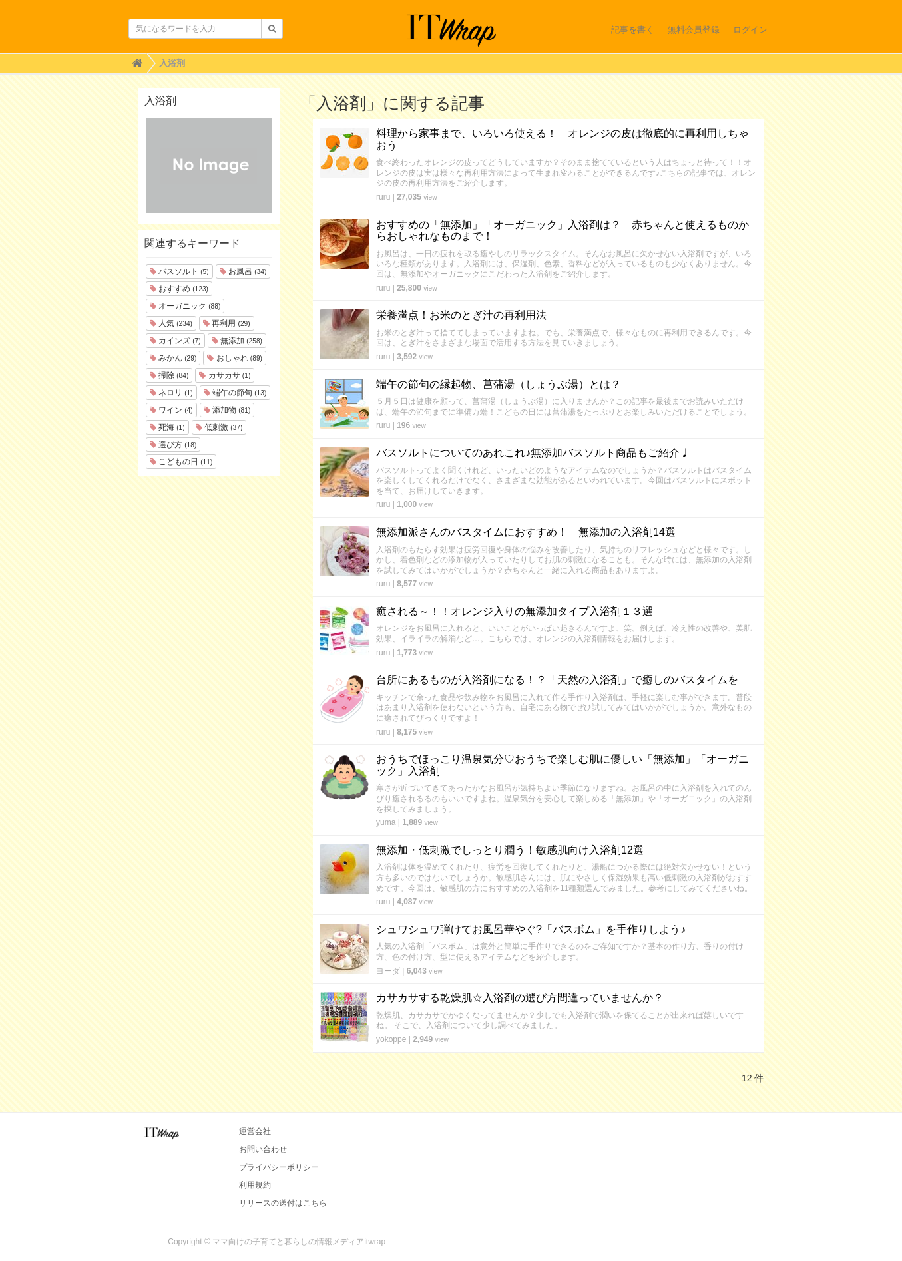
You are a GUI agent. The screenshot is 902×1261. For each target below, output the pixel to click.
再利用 (226, 323)
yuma (385, 822)
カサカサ (224, 375)
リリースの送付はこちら (283, 1203)
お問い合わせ (263, 1149)
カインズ (175, 340)
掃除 (169, 375)
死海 (167, 427)
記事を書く (632, 30)
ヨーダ (388, 971)
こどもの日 (181, 461)
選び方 (173, 444)
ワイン (171, 410)
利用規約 (255, 1185)
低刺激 (219, 427)
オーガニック (185, 306)
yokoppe (391, 1039)
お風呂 (243, 271)
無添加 (237, 340)
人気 (171, 323)
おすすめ (179, 288)
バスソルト (179, 271)
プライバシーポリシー (279, 1167)
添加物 (227, 410)
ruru (383, 197)
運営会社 (255, 1131)
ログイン (750, 30)
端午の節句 (235, 392)
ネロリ (171, 392)
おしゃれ (234, 358)
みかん (173, 358)
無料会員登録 (694, 30)
